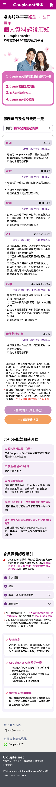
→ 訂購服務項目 (28, 419)
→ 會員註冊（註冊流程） (28, 410)
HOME (51, 5)
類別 (4, 5)
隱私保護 (39, 760)
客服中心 (7, 760)
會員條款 (28, 760)
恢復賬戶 (17, 760)
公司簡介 (9, 764)
